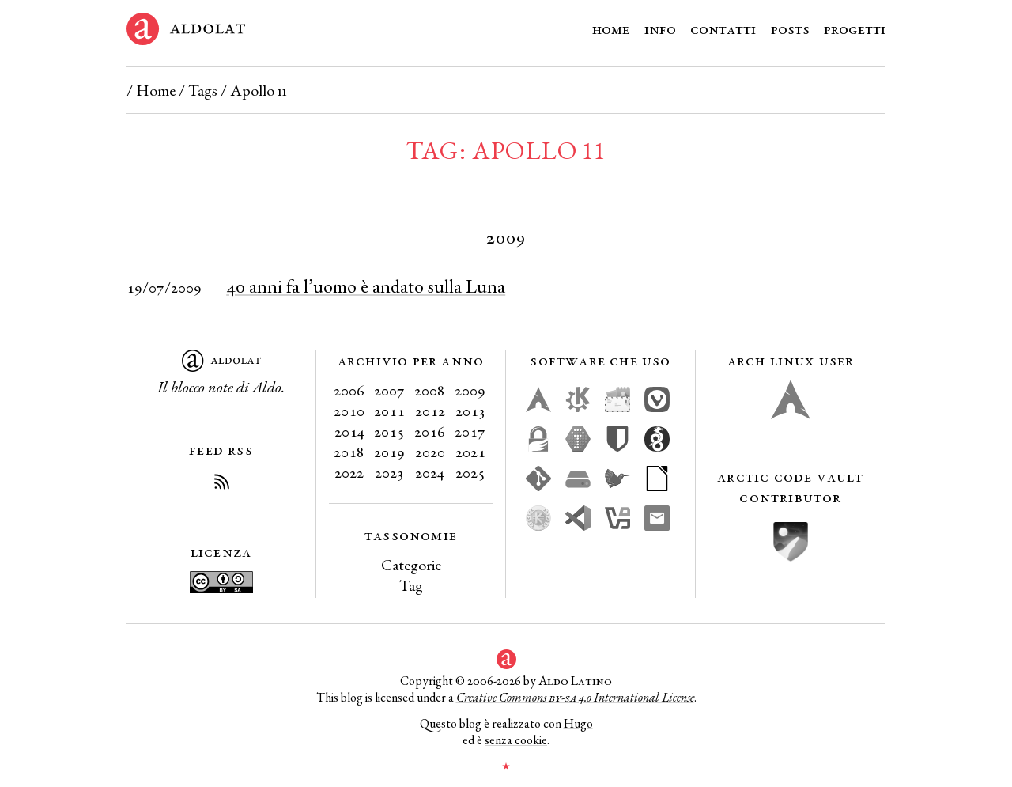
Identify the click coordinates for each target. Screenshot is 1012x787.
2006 (349, 390)
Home (610, 28)
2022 (349, 472)
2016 (429, 431)
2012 (430, 410)
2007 (389, 390)
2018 (349, 451)
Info (660, 28)
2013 (470, 410)
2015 (389, 431)
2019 (389, 451)
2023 (389, 472)
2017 (470, 431)
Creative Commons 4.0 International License (575, 697)
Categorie (411, 564)
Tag (411, 585)
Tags (202, 90)
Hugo (578, 723)
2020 (430, 451)
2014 (349, 431)
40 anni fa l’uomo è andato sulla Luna (365, 286)
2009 (470, 390)
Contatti (723, 28)
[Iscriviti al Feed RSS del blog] (221, 484)
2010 (349, 410)
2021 (470, 451)
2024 (429, 472)
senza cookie (516, 740)
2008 (429, 390)
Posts (790, 28)
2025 (470, 472)
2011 (389, 410)
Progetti (855, 28)
